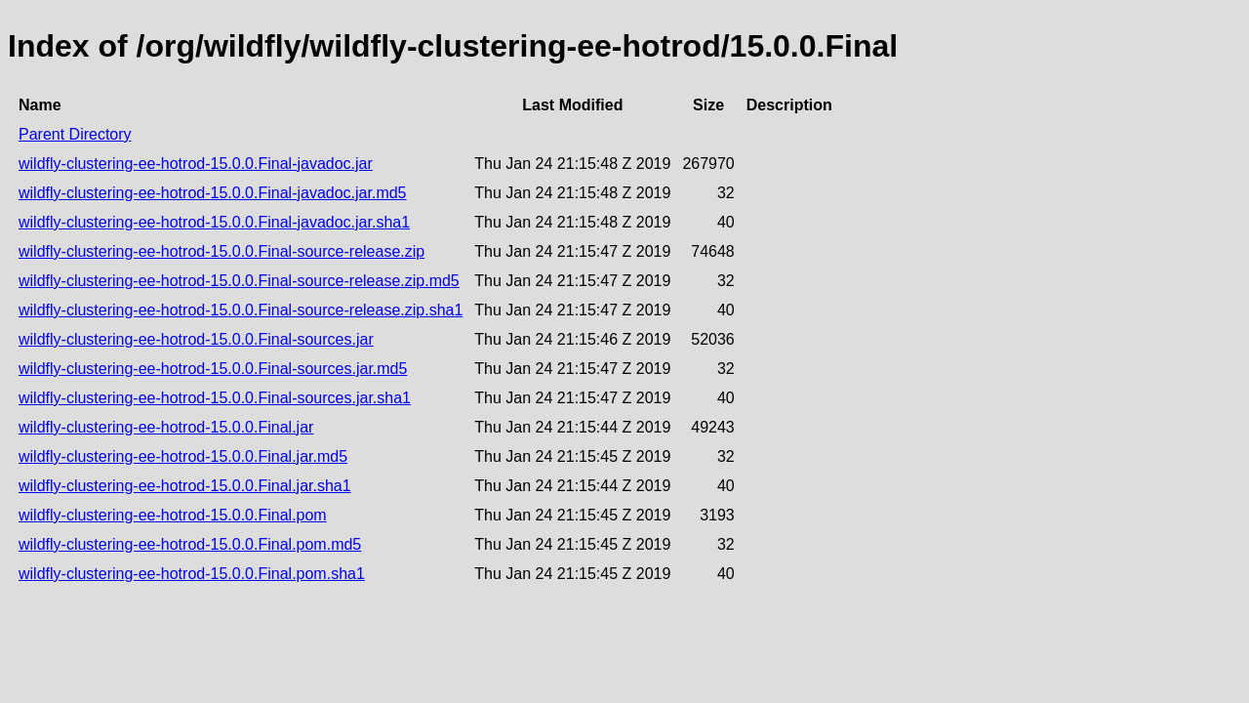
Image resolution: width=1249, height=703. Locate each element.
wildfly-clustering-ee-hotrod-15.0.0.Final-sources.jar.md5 (213, 368)
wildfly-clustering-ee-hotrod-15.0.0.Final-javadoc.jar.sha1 (214, 222)
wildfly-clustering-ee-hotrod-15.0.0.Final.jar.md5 (183, 456)
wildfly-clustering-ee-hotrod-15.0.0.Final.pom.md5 (190, 544)
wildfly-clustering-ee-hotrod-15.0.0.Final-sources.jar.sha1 (215, 398)
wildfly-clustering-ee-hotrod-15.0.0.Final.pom (173, 515)
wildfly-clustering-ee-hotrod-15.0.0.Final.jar (166, 427)
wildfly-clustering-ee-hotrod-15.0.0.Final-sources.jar (196, 339)
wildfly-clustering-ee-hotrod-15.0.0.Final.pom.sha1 (192, 573)
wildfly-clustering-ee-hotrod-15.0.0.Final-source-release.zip (221, 251)
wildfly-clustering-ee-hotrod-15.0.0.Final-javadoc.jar (196, 163)
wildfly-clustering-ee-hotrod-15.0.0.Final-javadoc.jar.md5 (213, 193)
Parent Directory (75, 134)
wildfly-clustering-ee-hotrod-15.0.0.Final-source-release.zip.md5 (239, 280)
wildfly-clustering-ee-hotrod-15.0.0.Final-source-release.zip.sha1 (241, 310)
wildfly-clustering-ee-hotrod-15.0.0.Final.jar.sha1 (185, 485)
